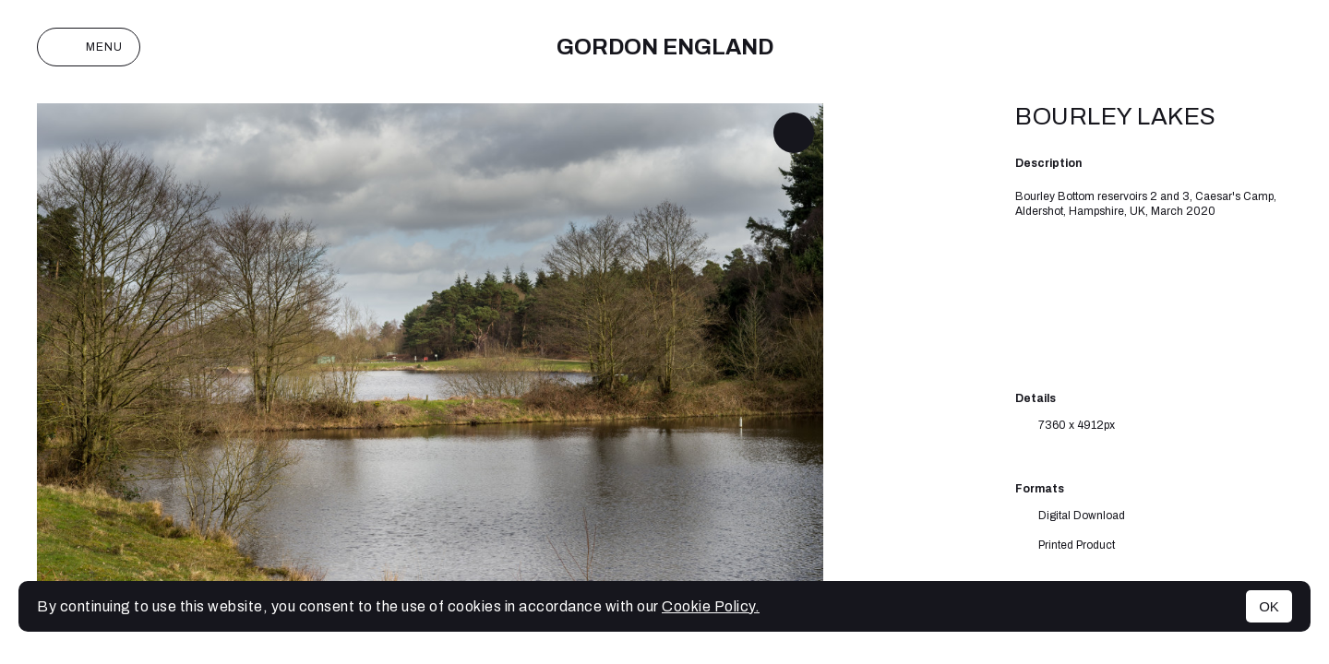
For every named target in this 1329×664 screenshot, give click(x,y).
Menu (88, 47)
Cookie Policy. (711, 606)
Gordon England (665, 47)
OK (1269, 606)
